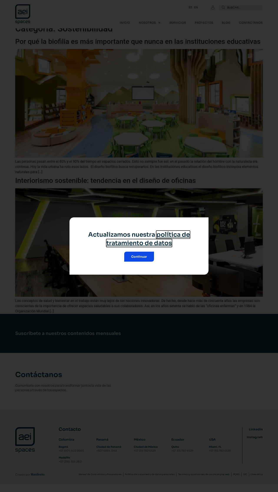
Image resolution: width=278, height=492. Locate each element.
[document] (139, 246)
